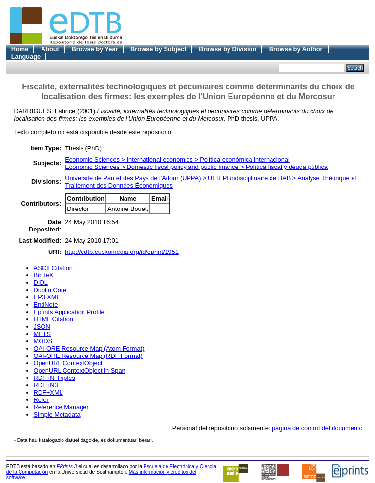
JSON (42, 326)
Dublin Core (50, 290)
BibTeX (44, 275)
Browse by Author (296, 49)
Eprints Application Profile (69, 311)
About (50, 49)
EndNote (46, 304)
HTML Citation (53, 319)
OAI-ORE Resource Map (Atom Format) (89, 348)
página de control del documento (317, 428)
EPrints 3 (67, 466)
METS (42, 333)
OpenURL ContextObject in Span (79, 370)
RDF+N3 (46, 385)
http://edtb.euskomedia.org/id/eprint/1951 (122, 251)
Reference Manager (61, 407)
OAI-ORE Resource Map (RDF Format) (88, 355)
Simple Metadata (57, 414)
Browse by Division (227, 49)
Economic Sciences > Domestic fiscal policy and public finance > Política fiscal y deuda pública (196, 166)
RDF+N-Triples (54, 377)
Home (20, 49)
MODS (43, 341)
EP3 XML (47, 297)
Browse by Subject (158, 49)
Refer (41, 399)
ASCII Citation (53, 268)
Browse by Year (94, 49)
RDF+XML (48, 392)
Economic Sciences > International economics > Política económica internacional (177, 159)
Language (26, 56)
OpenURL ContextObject (68, 363)
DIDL (41, 282)
